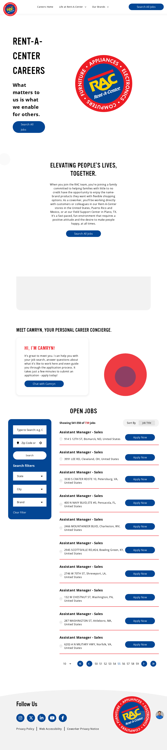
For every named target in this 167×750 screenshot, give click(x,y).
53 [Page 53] (109, 663)
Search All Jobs (146, 7)
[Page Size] (66, 664)
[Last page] (153, 664)
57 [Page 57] (128, 663)
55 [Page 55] (119, 663)
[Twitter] (31, 718)
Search (30, 455)
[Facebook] (63, 718)
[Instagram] (20, 718)
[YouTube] (52, 718)
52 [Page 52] (105, 663)
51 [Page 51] (100, 663)
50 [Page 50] (96, 663)
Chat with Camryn (44, 384)
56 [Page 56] (123, 663)
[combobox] (30, 430)
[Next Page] (144, 664)
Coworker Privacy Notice (83, 729)
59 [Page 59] (137, 663)
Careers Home (45, 6)
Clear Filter (19, 512)
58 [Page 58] (132, 663)
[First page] (80, 664)
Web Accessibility (50, 729)
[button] (40, 443)
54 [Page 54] (114, 663)
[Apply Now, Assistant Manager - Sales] (140, 437)
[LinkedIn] (42, 718)
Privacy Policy (25, 729)
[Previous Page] (89, 664)
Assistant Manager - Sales (81, 432)
